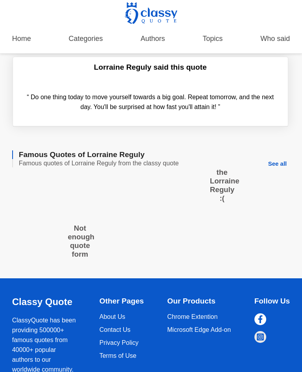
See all (277, 163)
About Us (112, 316)
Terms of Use (117, 355)
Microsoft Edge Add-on (199, 329)
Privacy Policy (119, 342)
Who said (275, 39)
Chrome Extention (192, 316)
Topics (213, 39)
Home (21, 39)
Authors (152, 39)
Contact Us (115, 329)
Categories (86, 39)
